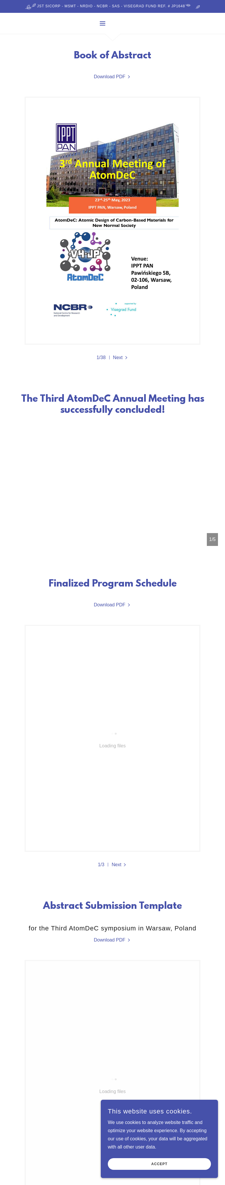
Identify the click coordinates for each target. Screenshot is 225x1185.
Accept (159, 1164)
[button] (112, 23)
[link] (112, 76)
